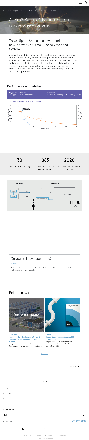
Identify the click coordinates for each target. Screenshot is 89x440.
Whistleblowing (61, 435)
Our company (6, 404)
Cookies (50, 435)
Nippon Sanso (7, 399)
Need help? (7, 394)
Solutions (44, 415)
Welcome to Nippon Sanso (13, 10)
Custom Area (6, 388)
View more (44, 354)
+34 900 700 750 (79, 421)
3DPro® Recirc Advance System (43, 10)
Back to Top (74, 367)
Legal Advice (39, 435)
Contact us (14, 263)
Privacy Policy (27, 435)
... (27, 10)
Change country (8, 409)
